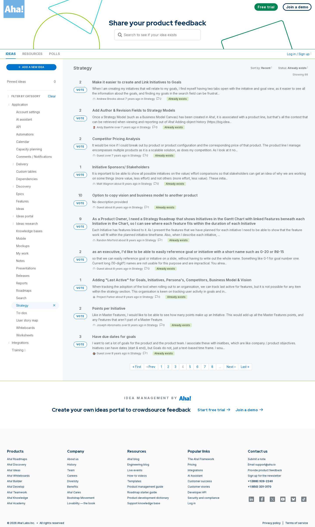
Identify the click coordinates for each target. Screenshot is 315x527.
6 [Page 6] (197, 367)
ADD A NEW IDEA (31, 67)
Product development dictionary (148, 497)
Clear (52, 96)
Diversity (73, 481)
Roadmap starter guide (142, 492)
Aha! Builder (14, 481)
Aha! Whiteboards (18, 475)
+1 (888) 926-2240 (260, 481)
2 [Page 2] (168, 367)
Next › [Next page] (231, 367)
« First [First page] (137, 367)
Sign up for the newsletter (264, 475)
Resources (32, 54)
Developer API (197, 492)
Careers (72, 475)
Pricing (192, 464)
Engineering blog (138, 464)
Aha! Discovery (16, 464)
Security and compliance (203, 497)
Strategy (149, 98)
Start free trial (214, 410)
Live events (134, 470)
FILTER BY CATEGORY (23, 96)
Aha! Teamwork (17, 492)
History (71, 464)
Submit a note (257, 459)
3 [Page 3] (175, 367)
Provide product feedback (265, 470)
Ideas (11, 54)
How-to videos (137, 475)
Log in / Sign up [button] (299, 54)
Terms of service (296, 523)
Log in (192, 503)
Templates (134, 481)
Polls (54, 54)
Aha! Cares (74, 492)
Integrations (195, 470)
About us (73, 459)
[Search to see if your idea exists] (159, 34)
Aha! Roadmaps (17, 459)
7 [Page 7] (205, 367)
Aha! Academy (16, 503)
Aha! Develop (15, 486)
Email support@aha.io (262, 464)
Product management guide (145, 486)
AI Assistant (195, 475)
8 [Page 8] (212, 367)
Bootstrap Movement (80, 497)
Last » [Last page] (245, 367)
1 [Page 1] (161, 367)
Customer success (200, 481)
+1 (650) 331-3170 (259, 486)
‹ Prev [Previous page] (151, 367)
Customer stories (199, 486)
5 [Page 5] (190, 367)
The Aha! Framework (201, 459)
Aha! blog (133, 459)
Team (71, 470)
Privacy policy (271, 523)
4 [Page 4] (183, 367)
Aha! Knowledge (17, 497)
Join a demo (249, 410)
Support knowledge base (143, 503)
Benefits (72, 486)
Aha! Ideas (13, 470)
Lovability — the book (81, 503)
